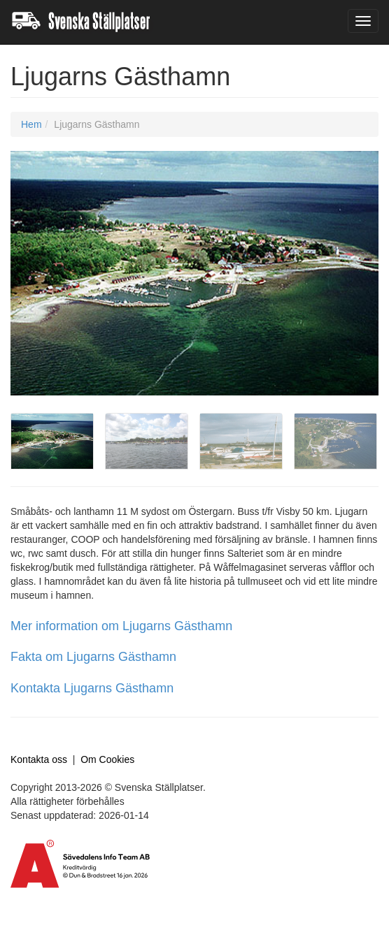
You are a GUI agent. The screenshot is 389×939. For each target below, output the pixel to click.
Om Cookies (107, 759)
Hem (31, 124)
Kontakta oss (38, 759)
